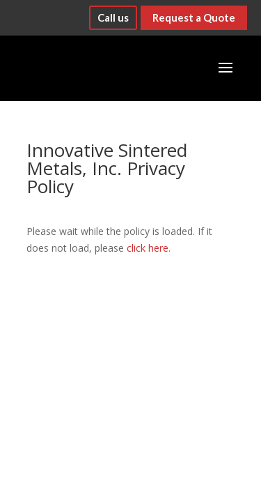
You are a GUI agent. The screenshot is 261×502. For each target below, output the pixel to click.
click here (147, 247)
